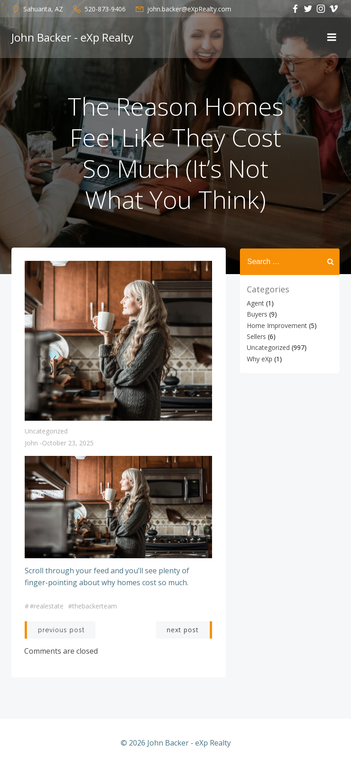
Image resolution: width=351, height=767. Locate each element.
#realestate (47, 606)
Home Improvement (276, 324)
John (31, 443)
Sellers (256, 335)
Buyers (256, 313)
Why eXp (259, 358)
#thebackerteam (92, 606)
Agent (255, 302)
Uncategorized (46, 431)
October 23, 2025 (68, 443)
